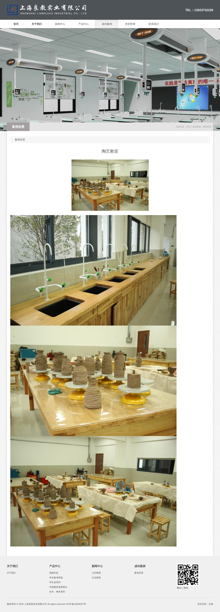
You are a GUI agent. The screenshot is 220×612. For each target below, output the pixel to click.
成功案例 (107, 23)
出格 (211, 604)
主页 (188, 127)
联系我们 (153, 23)
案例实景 (207, 127)
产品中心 (83, 23)
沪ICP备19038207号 (76, 604)
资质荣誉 (130, 23)
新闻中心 (60, 23)
